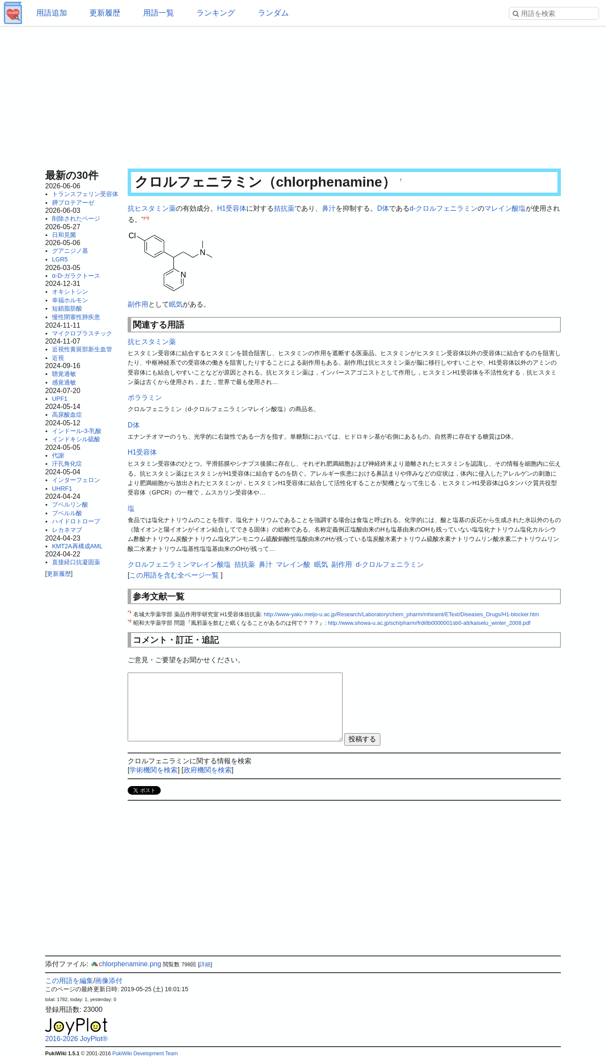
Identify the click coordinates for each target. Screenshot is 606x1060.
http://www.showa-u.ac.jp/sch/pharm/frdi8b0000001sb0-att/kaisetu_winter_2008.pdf (429, 623)
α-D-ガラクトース (76, 275)
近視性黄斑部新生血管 (82, 349)
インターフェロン (76, 479)
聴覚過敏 (64, 373)
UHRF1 (62, 488)
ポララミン (145, 397)
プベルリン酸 (70, 504)
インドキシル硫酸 (76, 439)
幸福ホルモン (70, 300)
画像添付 (108, 980)
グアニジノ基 (70, 250)
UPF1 (59, 398)
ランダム (273, 13)
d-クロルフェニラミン (443, 208)
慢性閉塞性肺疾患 (76, 316)
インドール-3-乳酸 (76, 430)
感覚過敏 (64, 382)
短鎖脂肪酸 (67, 308)
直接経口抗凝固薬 (76, 562)
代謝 (58, 455)
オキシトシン (70, 291)
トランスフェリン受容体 (85, 193)
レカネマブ (67, 529)
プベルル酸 (67, 513)
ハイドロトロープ (76, 521)
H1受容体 (231, 208)
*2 (147, 217)
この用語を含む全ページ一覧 (174, 575)
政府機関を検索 (208, 770)
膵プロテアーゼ (73, 202)
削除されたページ (76, 218)
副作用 (138, 304)
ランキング (215, 13)
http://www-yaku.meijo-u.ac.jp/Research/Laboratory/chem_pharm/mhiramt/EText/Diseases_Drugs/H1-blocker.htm (401, 614)
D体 (383, 208)
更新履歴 (104, 13)
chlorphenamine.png (125, 964)
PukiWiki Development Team (145, 1054)
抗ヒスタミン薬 (152, 208)
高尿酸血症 (67, 414)
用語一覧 (158, 13)
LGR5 (60, 259)
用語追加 (51, 13)
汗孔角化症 (67, 463)
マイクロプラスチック (82, 333)
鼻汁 (329, 208)
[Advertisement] (303, 94)
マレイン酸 (501, 208)
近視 (58, 357)
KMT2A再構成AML (77, 546)
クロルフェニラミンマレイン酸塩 (179, 564)
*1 (143, 217)
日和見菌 (64, 234)
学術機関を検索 (153, 770)
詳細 (205, 964)
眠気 (176, 304)
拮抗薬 (284, 208)
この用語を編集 (69, 980)
